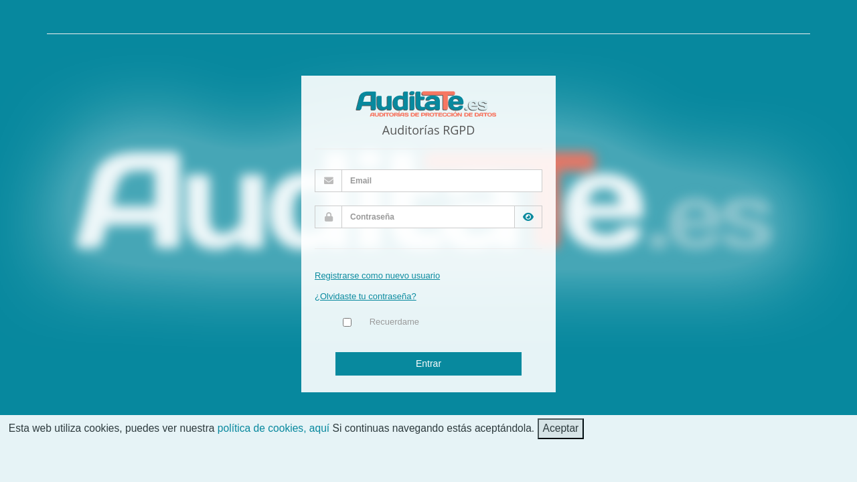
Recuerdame (394, 322)
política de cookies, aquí (273, 428)
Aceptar (561, 428)
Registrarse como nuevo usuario (377, 275)
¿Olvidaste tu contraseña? (365, 296)
